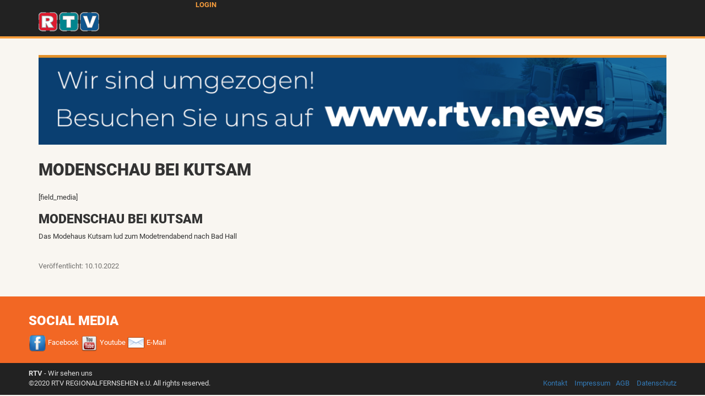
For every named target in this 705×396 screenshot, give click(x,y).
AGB (623, 383)
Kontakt (555, 383)
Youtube (103, 342)
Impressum (592, 383)
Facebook (54, 342)
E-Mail (146, 342)
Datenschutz (656, 383)
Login (206, 5)
